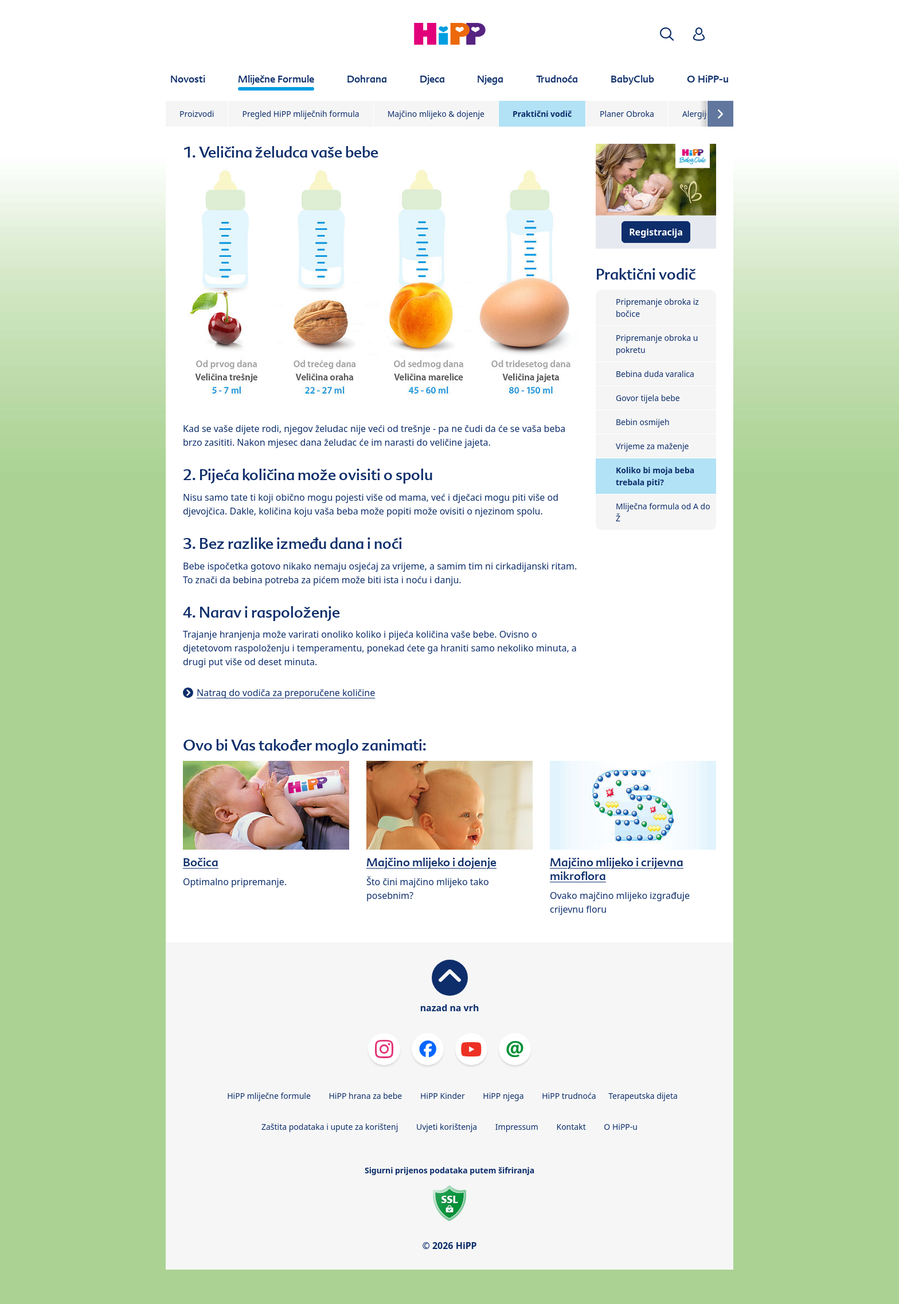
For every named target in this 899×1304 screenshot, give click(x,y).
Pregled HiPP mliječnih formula (300, 113)
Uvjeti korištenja (446, 1126)
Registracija (656, 232)
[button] (667, 34)
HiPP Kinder (442, 1095)
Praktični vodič (542, 113)
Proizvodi (196, 113)
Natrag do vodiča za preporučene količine (286, 692)
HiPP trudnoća (569, 1095)
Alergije (696, 113)
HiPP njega (503, 1095)
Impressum (516, 1126)
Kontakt (570, 1126)
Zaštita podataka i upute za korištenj (329, 1126)
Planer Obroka (627, 113)
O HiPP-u (621, 1126)
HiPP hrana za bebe (365, 1095)
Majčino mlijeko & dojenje (436, 113)
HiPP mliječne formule (269, 1095)
